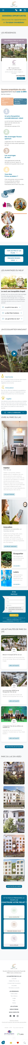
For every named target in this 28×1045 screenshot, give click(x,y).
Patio (14, 1000)
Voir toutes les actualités (14, 746)
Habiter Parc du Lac (14, 981)
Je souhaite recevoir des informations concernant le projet (16, 609)
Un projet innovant (10, 546)
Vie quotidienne (9, 494)
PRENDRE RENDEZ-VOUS (14, 259)
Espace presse (14, 1009)
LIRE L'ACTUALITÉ (14, 665)
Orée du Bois (14, 993)
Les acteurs (14, 1006)
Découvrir (20, 78)
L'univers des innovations (14, 983)
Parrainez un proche (14, 988)
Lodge (14, 998)
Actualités (14, 985)
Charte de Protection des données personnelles (14, 1022)
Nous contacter (14, 1012)
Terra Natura (14, 996)
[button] (3, 1042)
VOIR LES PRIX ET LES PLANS (14, 252)
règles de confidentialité (13, 619)
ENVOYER (14, 615)
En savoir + (17, 566)
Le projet (14, 978)
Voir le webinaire (14, 412)
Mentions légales (14, 1020)
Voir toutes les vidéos (14, 886)
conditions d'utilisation (8, 621)
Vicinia (14, 1003)
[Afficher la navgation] (3, 10)
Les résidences (14, 991)
